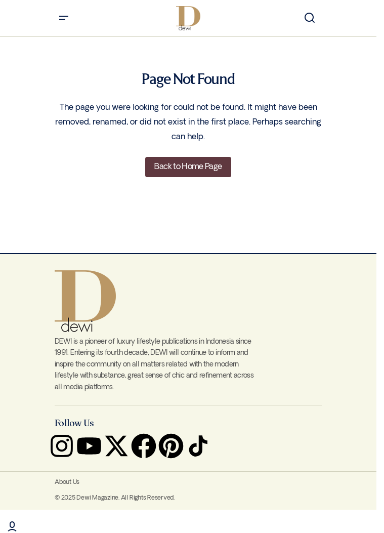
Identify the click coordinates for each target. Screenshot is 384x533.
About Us (67, 482)
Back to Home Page (188, 166)
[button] (64, 18)
